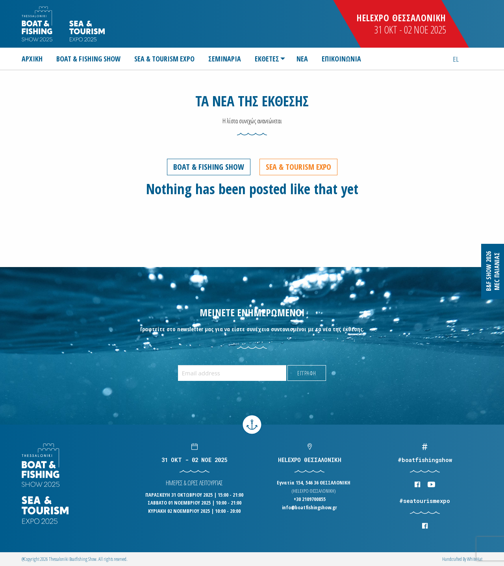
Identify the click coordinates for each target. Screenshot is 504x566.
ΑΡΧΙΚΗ (32, 58)
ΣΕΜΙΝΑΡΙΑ (224, 58)
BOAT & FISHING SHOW (88, 58)
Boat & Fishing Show (208, 166)
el (456, 59)
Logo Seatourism (87, 30)
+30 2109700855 (310, 499)
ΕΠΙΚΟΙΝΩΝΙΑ (341, 58)
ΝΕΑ (302, 58)
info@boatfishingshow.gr (309, 507)
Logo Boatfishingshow (38, 23)
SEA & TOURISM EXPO (164, 58)
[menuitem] (35, 59)
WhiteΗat (474, 559)
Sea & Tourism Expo (298, 166)
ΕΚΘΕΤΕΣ (267, 58)
